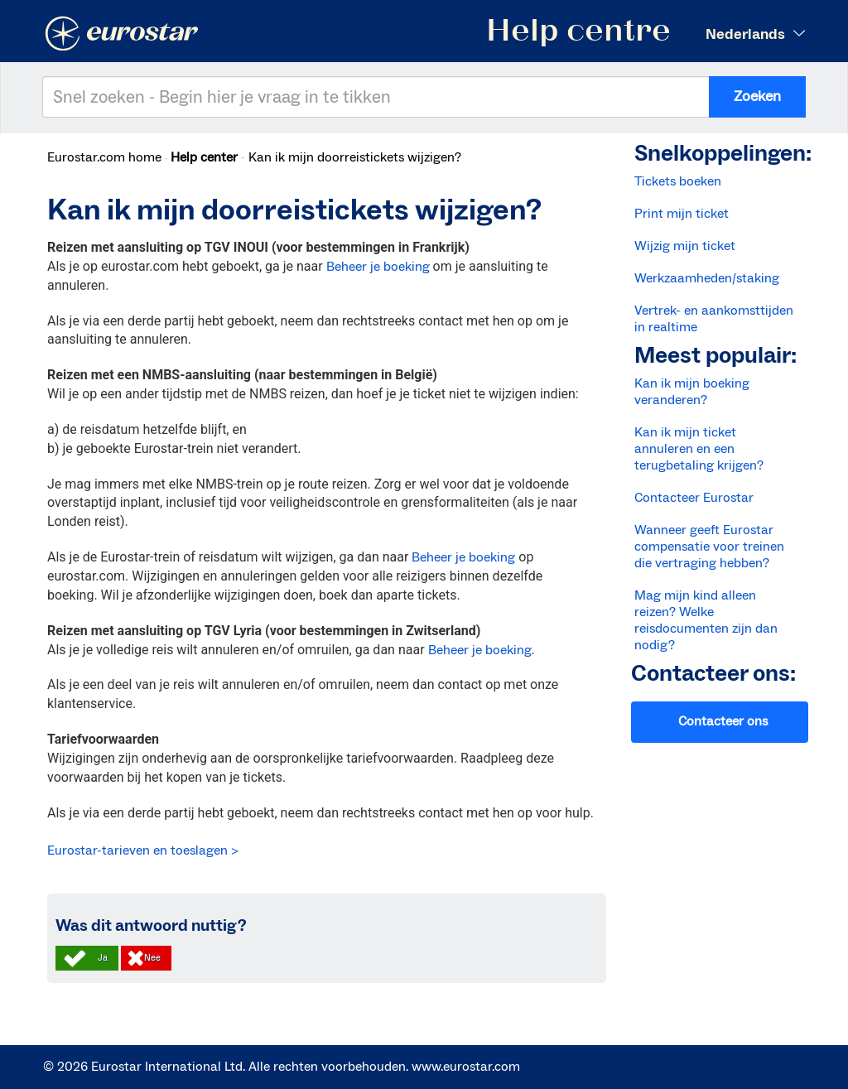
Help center (204, 157)
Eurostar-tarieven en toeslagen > (142, 850)
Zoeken (757, 96)
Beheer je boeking (378, 266)
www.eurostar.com (466, 1066)
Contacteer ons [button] (723, 721)
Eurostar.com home (104, 157)
